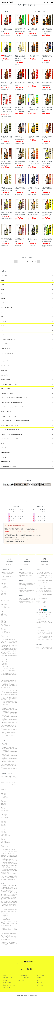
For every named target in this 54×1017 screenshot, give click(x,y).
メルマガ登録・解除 (22, 996)
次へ (38, 261)
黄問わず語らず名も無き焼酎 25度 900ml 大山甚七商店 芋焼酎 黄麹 (47, 239)
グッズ (3, 340)
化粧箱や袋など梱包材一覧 (9, 360)
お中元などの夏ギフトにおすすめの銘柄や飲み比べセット (17, 409)
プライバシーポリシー (6, 1006)
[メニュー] (52, 2)
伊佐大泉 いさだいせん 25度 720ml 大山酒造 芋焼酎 (20, 189)
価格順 (43, 11)
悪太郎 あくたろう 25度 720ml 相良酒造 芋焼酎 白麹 (33, 109)
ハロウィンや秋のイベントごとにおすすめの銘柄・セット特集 (19, 434)
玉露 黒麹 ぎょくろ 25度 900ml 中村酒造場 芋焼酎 (33, 163)
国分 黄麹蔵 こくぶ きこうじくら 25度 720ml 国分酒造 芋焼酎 (6, 239)
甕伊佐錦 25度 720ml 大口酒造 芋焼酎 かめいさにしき (20, 214)
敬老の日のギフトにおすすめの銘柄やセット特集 (15, 419)
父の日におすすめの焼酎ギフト (10, 404)
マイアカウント (39, 994)
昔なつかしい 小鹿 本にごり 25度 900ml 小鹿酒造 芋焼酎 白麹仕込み (47, 163)
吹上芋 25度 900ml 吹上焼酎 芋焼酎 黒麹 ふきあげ (47, 138)
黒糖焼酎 (3, 300)
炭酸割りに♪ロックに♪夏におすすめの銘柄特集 (14, 414)
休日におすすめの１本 (7, 424)
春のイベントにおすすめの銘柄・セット (12, 444)
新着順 (49, 11)
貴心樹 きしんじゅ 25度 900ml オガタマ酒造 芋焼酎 (33, 239)
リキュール (4, 325)
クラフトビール (5, 315)
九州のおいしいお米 (7, 355)
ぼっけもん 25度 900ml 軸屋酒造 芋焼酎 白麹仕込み (6, 138)
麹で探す (3, 459)
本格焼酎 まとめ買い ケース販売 (10, 429)
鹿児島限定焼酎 (5, 384)
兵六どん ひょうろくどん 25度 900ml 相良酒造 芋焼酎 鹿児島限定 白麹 (6, 189)
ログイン (37, 999)
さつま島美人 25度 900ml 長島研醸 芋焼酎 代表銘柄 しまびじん (33, 29)
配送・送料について (5, 996)
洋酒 (2, 320)
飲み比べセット (5, 280)
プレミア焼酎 (5, 275)
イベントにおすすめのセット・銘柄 (11, 394)
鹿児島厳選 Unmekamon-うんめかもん (12, 345)
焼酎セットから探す (7, 399)
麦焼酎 (3, 290)
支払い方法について (5, 1001)
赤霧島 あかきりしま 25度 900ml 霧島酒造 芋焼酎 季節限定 (6, 84)
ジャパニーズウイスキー (8, 310)
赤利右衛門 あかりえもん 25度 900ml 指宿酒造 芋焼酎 (6, 29)
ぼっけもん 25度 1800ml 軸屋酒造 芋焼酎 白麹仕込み (47, 109)
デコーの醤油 (5, 350)
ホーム (2, 994)
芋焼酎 (3, 285)
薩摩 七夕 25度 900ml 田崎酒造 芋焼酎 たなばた (47, 57)
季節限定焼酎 (5, 379)
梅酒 (2, 295)
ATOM (22, 999)
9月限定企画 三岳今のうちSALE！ (11, 485)
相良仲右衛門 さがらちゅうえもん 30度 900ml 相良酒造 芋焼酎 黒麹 (20, 138)
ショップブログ (21, 994)
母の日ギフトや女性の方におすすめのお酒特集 (14, 449)
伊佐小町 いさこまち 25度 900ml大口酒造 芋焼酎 (47, 189)
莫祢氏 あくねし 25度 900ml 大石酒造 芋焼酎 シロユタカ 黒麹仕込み (20, 109)
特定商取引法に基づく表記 (7, 1003)
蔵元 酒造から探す (6, 374)
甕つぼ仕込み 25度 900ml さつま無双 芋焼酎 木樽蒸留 (33, 214)
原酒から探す (5, 464)
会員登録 (37, 996)
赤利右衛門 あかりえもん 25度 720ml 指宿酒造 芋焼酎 (20, 84)
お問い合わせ (38, 1003)
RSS (19, 999)
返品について (4, 999)
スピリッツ (4, 335)
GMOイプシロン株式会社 (42, 631)
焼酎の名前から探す (7, 469)
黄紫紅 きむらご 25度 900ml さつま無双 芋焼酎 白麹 (20, 239)
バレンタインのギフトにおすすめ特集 (12, 439)
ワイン (3, 330)
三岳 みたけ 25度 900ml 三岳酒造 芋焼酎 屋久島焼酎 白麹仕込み (20, 29)
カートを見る (38, 1001)
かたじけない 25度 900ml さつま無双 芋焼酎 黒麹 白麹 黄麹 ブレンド (47, 214)
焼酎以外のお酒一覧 (7, 479)
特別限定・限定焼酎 (7, 389)
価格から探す (5, 474)
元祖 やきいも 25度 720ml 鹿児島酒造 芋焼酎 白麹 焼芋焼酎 (6, 163)
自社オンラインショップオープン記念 (12, 454)
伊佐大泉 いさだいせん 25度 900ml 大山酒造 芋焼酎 (33, 189)
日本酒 (3, 305)
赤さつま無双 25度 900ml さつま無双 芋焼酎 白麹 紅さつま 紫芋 (47, 84)
